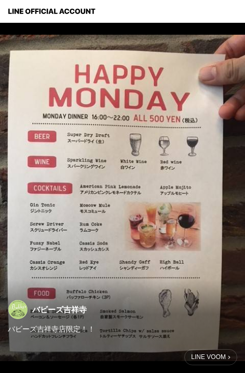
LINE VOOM (208, 357)
